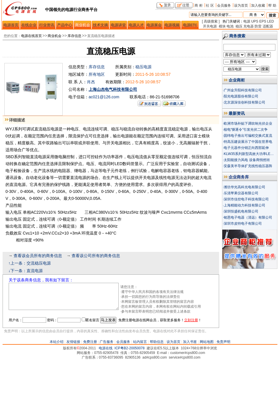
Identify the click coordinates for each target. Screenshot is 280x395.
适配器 (268, 26)
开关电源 (210, 26)
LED (270, 21)
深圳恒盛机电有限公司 (241, 211)
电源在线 (106, 381)
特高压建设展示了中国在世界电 (248, 142)
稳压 (239, 26)
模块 (222, 26)
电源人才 (136, 25)
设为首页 (241, 5)
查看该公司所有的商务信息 (96, 255)
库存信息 (74, 36)
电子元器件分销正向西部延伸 (246, 148)
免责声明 (223, 374)
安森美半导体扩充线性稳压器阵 (248, 166)
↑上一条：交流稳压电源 (29, 263)
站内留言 (140, 374)
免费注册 (90, 374)
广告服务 (106, 374)
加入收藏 (258, 5)
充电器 (248, 26)
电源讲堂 (118, 25)
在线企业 (28, 25)
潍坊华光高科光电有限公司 (244, 187)
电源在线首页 (31, 36)
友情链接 (73, 374)
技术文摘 (100, 25)
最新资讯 (237, 113)
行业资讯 (46, 25)
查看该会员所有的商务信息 (38, 255)
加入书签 (190, 374)
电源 (246, 21)
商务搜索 (237, 36)
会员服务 (224, 5)
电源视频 (172, 25)
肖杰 (91, 82)
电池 (230, 26)
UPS (254, 21)
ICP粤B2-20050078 (130, 381)
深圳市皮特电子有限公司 (243, 224)
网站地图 (207, 374)
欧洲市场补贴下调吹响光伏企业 (248, 123)
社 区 (210, 5)
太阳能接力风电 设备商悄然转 (247, 160)
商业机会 (82, 25)
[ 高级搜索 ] (211, 21)
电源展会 (154, 25)
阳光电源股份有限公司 (241, 96)
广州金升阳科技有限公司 (243, 90)
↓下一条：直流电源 (25, 270)
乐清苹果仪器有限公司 (241, 193)
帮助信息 (157, 374)
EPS (262, 21)
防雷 (258, 26)
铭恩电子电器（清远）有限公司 (248, 217)
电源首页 (10, 25)
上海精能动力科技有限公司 (244, 205)
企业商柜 (237, 80)
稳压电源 (143, 66)
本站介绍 (57, 374)
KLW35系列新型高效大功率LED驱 (250, 154)
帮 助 (272, 5)
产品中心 (64, 25)
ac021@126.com (104, 97)
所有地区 (97, 74)
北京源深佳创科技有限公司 (244, 102)
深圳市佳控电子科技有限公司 (246, 199)
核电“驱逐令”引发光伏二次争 (246, 130)
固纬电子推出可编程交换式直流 (248, 136)
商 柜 (198, 5)
